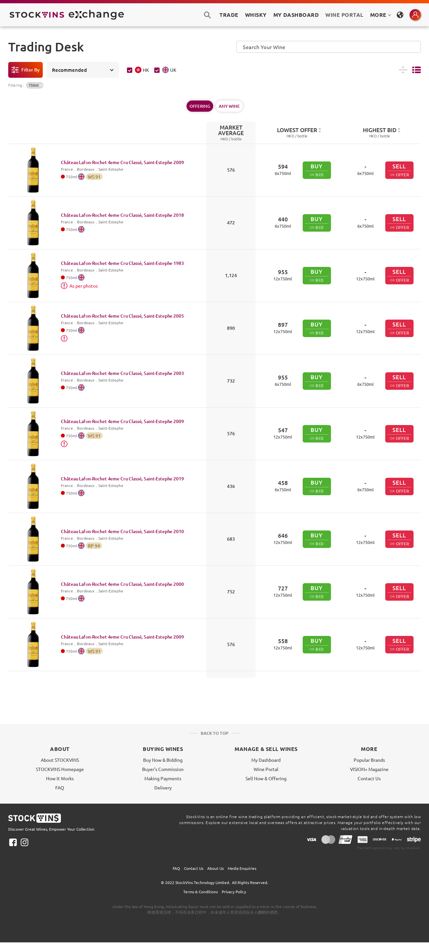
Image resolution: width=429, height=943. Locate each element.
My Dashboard (266, 760)
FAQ (59, 787)
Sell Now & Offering (266, 778)
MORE (380, 14)
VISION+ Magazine (369, 769)
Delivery (163, 787)
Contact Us (369, 778)
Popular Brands (369, 760)
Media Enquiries (242, 868)
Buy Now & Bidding (163, 760)
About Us (215, 868)
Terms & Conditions (200, 891)
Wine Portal (344, 14)
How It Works (60, 778)
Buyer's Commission (163, 769)
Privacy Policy (234, 891)
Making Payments (162, 778)
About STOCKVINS (60, 760)
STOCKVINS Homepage (60, 769)
